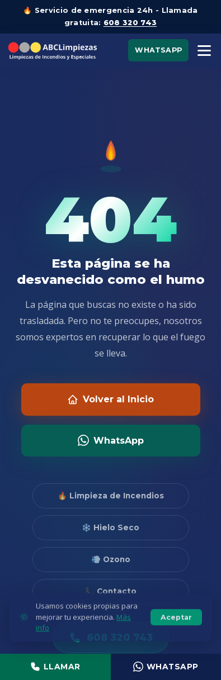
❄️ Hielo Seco (110, 527)
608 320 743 (130, 22)
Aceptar (176, 624)
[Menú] (204, 50)
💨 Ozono (110, 559)
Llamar (55, 667)
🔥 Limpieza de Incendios (111, 495)
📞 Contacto (111, 591)
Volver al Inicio (110, 399)
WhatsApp (158, 50)
